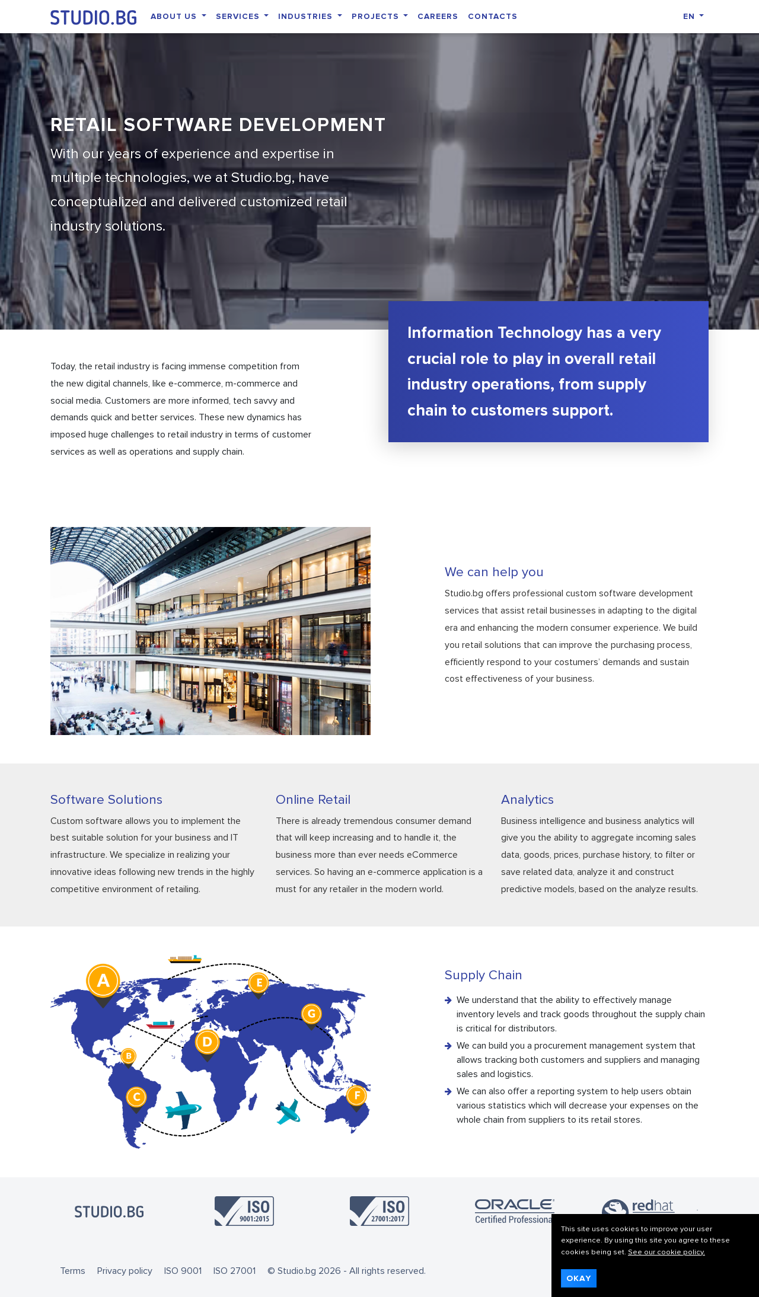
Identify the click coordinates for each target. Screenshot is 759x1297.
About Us (175, 16)
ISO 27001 (234, 1271)
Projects (376, 16)
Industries (306, 16)
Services (239, 16)
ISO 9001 (183, 1271)
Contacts (493, 16)
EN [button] (690, 16)
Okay (578, 1278)
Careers (437, 16)
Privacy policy (124, 1271)
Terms (72, 1271)
